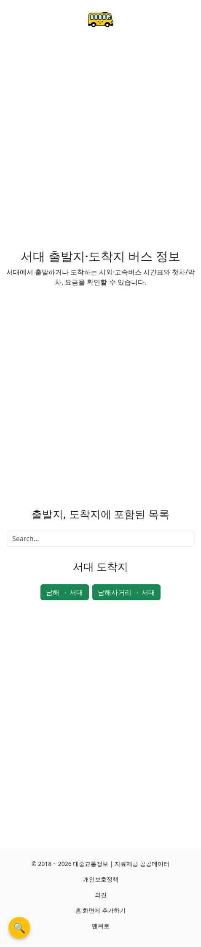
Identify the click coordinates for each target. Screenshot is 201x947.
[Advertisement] (100, 144)
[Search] (100, 539)
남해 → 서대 (64, 592)
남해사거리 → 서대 (126, 592)
